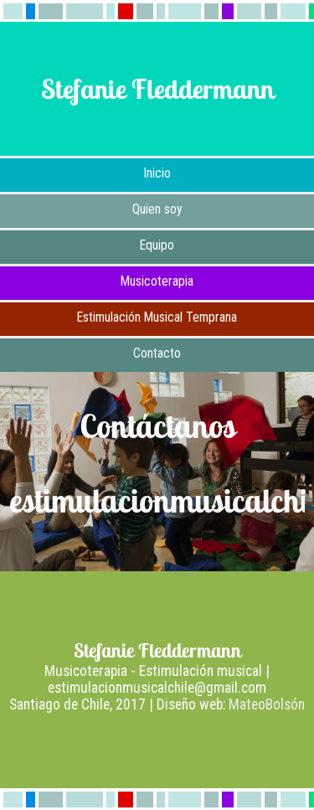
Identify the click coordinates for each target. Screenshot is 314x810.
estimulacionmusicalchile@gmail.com (157, 687)
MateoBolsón (267, 704)
